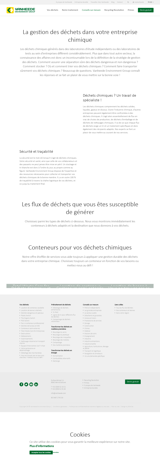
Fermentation (58, 356)
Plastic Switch (26, 316)
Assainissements (27, 339)
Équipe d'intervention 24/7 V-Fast (33, 346)
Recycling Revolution (114, 10)
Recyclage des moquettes (62, 337)
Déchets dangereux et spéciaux (32, 313)
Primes (131, 10)
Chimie (86, 329)
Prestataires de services (92, 321)
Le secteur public (90, 313)
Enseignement (89, 336)
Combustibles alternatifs (61, 359)
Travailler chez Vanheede (100, 2)
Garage (87, 323)
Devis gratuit (146, 10)
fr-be (151, 2)
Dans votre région (122, 313)
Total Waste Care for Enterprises (32, 331)
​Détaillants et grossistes (93, 316)
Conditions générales (60, 406)
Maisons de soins (90, 334)
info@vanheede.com (58, 393)
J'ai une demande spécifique (94, 356)
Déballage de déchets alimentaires (59, 309)
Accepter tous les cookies (41, 453)
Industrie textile (90, 344)
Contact (120, 2)
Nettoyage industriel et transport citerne (32, 342)
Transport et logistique (92, 351)
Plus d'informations (42, 446)
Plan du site (115, 406)
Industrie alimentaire (92, 341)
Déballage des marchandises (31, 353)
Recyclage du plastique (61, 335)
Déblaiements (26, 336)
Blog (112, 2)
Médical (87, 331)
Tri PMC (55, 312)
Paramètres (56, 452)
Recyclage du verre (59, 332)
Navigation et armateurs (93, 354)
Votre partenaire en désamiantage (27, 349)
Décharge (56, 361)
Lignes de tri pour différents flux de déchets (63, 316)
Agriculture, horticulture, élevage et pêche (95, 347)
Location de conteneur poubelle (32, 308)
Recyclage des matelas (61, 340)
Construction (89, 326)
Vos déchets (52, 10)
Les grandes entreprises (92, 310)
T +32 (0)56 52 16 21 (58, 387)
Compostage (57, 343)
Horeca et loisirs (90, 318)
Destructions (25, 334)
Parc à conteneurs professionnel (32, 323)
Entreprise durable (81, 2)
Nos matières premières (61, 345)
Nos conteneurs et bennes (125, 310)
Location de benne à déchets (31, 310)
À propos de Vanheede (64, 2)
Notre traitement (70, 10)
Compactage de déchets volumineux (60, 320)
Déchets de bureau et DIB (30, 326)
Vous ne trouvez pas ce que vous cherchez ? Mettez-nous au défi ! (31, 356)
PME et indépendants (92, 308)
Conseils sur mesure (91, 10)
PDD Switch (25, 321)
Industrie (87, 339)
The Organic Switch (28, 318)
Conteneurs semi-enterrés (30, 329)
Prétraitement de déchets (61, 305)
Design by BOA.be (127, 406)
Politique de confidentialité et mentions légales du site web (89, 406)
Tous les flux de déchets (124, 308)
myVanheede (138, 2)
